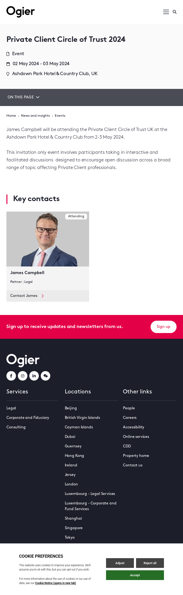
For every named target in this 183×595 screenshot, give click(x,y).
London (71, 484)
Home (11, 116)
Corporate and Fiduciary (27, 418)
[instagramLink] (22, 376)
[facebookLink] (11, 376)
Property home (136, 456)
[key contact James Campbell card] (47, 251)
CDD (127, 446)
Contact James (27, 296)
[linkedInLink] (34, 376)
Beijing (71, 408)
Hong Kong (74, 456)
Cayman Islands (79, 427)
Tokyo (70, 538)
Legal (11, 408)
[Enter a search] (175, 12)
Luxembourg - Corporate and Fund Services (91, 506)
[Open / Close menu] (166, 12)
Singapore (74, 528)
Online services (136, 437)
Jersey (70, 475)
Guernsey (73, 446)
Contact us (132, 465)
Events (60, 116)
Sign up (163, 327)
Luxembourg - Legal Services (90, 494)
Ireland (71, 465)
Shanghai (73, 519)
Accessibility (133, 427)
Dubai (70, 437)
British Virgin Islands (82, 418)
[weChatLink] (45, 376)
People (129, 408)
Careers (130, 418)
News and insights (35, 116)
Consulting (15, 427)
